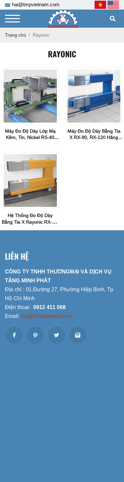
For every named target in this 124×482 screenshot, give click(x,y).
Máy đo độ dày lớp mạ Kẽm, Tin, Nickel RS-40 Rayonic (30, 137)
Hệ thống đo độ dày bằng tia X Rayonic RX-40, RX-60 (30, 222)
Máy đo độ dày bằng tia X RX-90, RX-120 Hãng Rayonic (93, 137)
